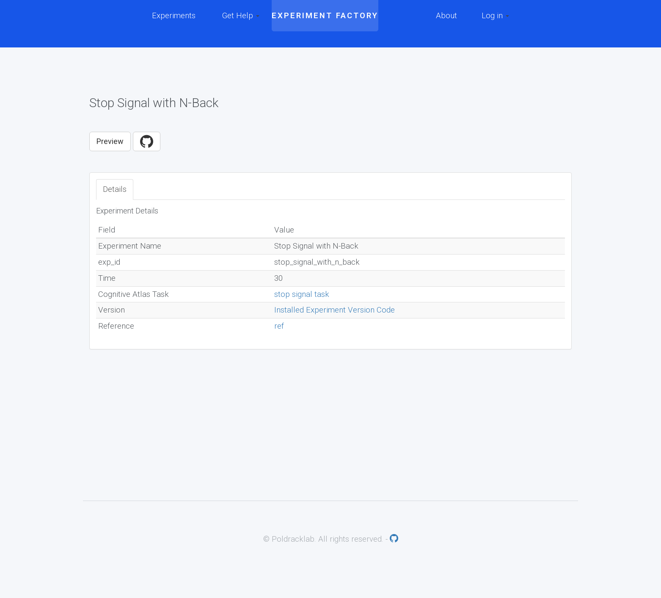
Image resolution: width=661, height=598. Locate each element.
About (446, 15)
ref (279, 326)
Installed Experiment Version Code (334, 310)
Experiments (174, 15)
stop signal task (301, 294)
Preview (110, 141)
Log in (495, 15)
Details (115, 189)
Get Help (240, 15)
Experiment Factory (325, 15)
